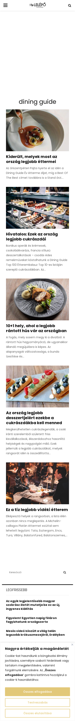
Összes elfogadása (37, 692)
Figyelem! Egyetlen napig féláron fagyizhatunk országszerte (31, 620)
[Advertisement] (37, 56)
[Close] (72, 644)
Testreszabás (38, 702)
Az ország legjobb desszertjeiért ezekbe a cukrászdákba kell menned (34, 418)
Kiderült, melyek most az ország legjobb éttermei (31, 159)
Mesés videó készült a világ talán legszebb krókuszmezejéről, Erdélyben (35, 633)
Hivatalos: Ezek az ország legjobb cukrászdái (32, 236)
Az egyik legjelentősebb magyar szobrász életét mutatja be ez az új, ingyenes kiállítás (33, 605)
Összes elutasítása (37, 713)
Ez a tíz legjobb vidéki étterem (37, 509)
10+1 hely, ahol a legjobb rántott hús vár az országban (36, 328)
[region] (37, 682)
